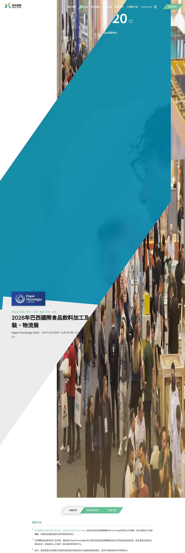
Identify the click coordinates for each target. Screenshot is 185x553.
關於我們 (71, 7)
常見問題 (95, 7)
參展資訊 (73, 510)
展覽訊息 (83, 7)
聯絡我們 (119, 7)
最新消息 (107, 7)
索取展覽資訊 (92, 510)
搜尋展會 (172, 6)
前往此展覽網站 (109, 32)
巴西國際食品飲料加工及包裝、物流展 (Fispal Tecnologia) (60, 530)
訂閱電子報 (132, 7)
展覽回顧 (112, 510)
